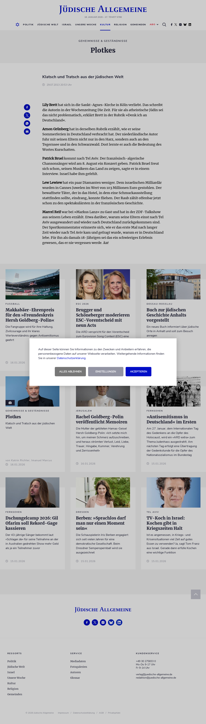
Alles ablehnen (70, 371)
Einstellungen (105, 371)
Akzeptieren (138, 371)
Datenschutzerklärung (71, 358)
